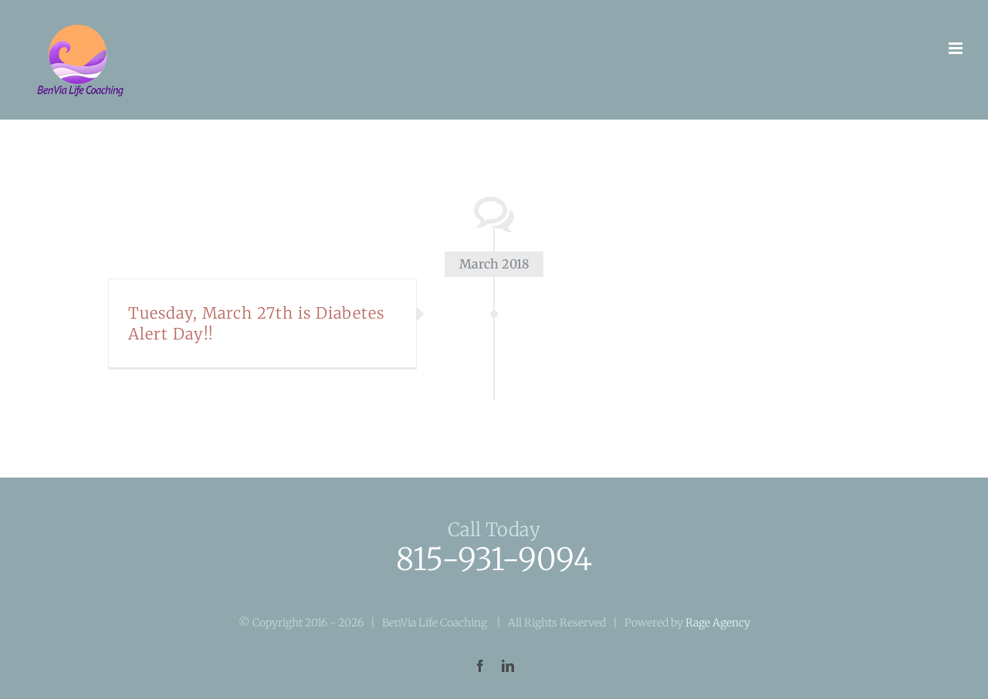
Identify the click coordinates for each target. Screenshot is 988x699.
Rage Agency (717, 623)
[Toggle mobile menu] (957, 48)
